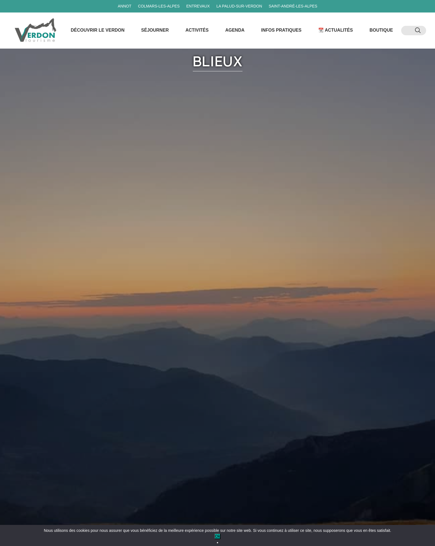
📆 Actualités (335, 30)
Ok (217, 536)
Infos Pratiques (281, 30)
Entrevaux (198, 6)
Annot (124, 6)
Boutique (381, 30)
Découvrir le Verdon (98, 30)
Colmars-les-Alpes (158, 6)
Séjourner (155, 30)
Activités (197, 30)
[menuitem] (408, 30)
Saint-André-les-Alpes (293, 6)
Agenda (234, 30)
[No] (217, 542)
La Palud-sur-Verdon (239, 6)
